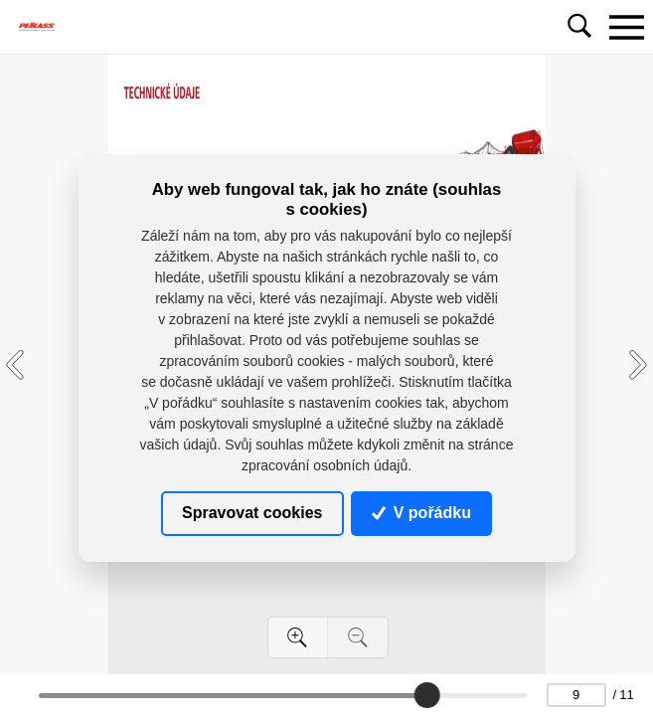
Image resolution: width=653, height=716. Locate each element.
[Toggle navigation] (626, 27)
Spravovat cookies (252, 512)
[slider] (427, 695)
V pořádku (421, 512)
